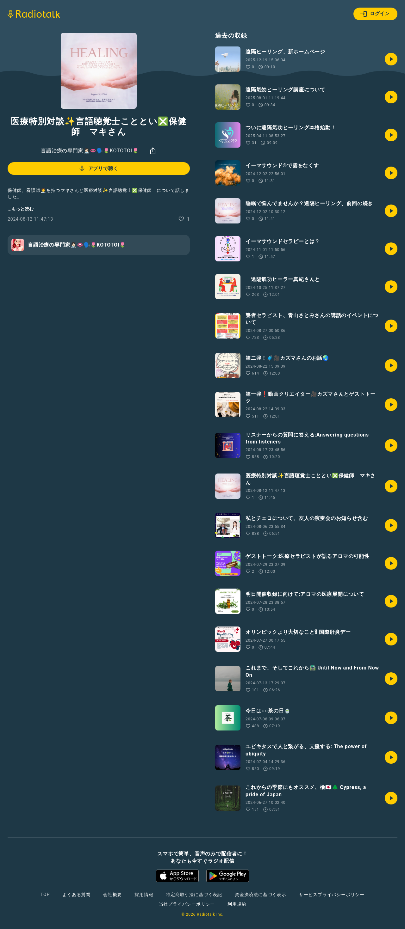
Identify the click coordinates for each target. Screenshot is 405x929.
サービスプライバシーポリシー (331, 894)
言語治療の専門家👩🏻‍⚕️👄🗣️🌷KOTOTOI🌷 (90, 151)
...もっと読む (21, 208)
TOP (45, 894)
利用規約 (236, 904)
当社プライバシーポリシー (187, 904)
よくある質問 (76, 894)
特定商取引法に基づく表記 (194, 894)
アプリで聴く (98, 168)
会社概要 (112, 894)
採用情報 (143, 894)
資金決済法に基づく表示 (260, 894)
